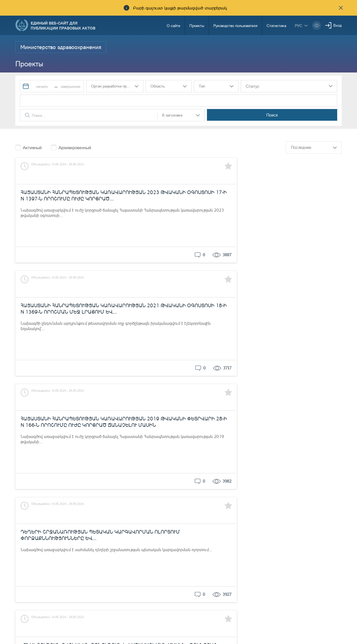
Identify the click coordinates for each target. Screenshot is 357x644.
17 (269, 501)
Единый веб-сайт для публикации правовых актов (63, 25)
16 (258, 501)
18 (280, 501)
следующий (329, 502)
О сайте (173, 25)
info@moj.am (303, 631)
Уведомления (160, 622)
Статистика (276, 25)
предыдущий (224, 502)
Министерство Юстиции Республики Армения (67, 623)
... (299, 501)
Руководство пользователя (235, 25)
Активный (32, 147)
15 (247, 501)
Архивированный (75, 147)
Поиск (315, 115)
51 (307, 501)
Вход (337, 25)
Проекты (196, 25)
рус (298, 25)
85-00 (204, 622)
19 (290, 501)
